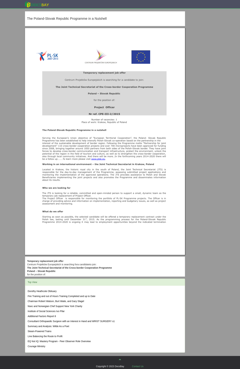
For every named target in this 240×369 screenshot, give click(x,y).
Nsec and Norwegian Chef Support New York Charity (55, 306)
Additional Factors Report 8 (42, 316)
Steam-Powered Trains (39, 331)
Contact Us (138, 366)
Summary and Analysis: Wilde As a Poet (48, 326)
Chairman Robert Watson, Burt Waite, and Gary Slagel (56, 301)
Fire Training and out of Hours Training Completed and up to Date (61, 296)
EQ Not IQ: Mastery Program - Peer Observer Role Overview (59, 341)
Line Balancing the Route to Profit (45, 336)
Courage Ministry (36, 346)
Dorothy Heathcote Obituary (42, 291)
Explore (62, 4)
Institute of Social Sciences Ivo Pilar (46, 311)
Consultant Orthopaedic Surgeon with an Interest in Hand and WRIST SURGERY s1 (71, 321)
